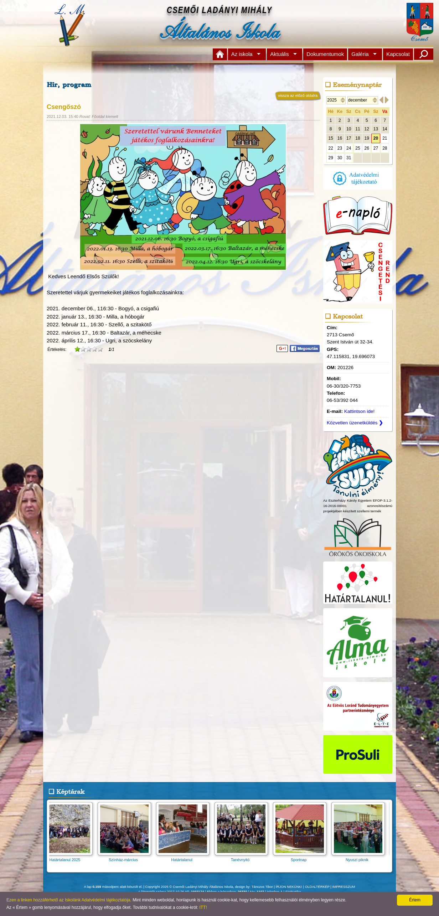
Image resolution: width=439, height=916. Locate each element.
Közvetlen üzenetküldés (355, 422)
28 (384, 148)
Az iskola (242, 54)
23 (339, 148)
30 (339, 157)
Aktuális (279, 54)
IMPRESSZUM (343, 887)
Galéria (359, 54)
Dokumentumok (325, 54)
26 (367, 148)
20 (375, 138)
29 (330, 157)
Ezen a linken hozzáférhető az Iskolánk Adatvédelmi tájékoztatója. (68, 899)
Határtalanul (185, 857)
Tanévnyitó (243, 857)
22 (330, 148)
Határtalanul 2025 (68, 857)
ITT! (203, 907)
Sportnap (302, 857)
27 (375, 148)
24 (348, 148)
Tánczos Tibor (262, 887)
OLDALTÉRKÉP (317, 887)
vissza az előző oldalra (297, 95)
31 (348, 157)
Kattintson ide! (359, 411)
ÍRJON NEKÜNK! (289, 887)
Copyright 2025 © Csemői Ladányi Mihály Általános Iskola (189, 887)
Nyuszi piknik (360, 857)
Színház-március (126, 857)
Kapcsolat (398, 54)
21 (384, 138)
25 (357, 148)
